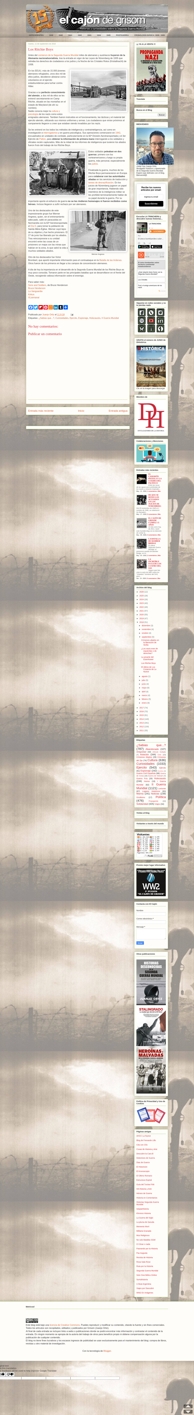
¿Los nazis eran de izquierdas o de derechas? (149, 650)
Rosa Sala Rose (143, 1262)
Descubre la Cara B (144, 1154)
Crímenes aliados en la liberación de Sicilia (150, 642)
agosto (145, 676)
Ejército (162, 768)
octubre (145, 633)
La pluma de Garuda (145, 1222)
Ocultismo (140, 797)
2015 (141, 715)
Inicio (81, 410)
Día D (33, 226)
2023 (141, 603)
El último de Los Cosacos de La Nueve (148, 669)
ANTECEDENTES (36, 35)
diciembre (146, 625)
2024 (141, 599)
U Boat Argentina (143, 1284)
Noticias (155, 793)
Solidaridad (142, 804)
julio (144, 680)
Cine (159, 755)
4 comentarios (152, 535)
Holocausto (94, 318)
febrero (145, 699)
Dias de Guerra (143, 1162)
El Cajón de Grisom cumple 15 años (154, 521)
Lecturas (162, 788)
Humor (147, 781)
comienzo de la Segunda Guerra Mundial (58, 55)
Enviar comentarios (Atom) (85, 421)
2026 (141, 592)
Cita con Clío (142, 1145)
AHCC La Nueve (143, 1136)
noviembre (146, 629)
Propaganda (153, 801)
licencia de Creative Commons (65, 1325)
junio (144, 684)
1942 (80, 35)
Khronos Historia (143, 1213)
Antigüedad (141, 752)
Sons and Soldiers (37, 285)
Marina (139, 793)
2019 (141, 618)
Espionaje (83, 318)
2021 (141, 611)
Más (159, 491)
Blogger (107, 1351)
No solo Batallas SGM (145, 1240)
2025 (141, 596)
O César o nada (143, 1244)
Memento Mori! (142, 1226)
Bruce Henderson (37, 288)
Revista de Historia (144, 1257)
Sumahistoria (142, 1279)
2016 (141, 711)
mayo (144, 688)
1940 (61, 35)
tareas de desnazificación (101, 182)
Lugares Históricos (151, 791)
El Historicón (141, 1167)
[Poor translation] (10, 1374)
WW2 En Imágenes (144, 1293)
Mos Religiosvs (142, 1235)
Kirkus (31, 294)
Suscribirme (151, 203)
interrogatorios (50, 133)
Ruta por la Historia (144, 1266)
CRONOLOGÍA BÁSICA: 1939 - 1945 (149, 35)
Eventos (160, 771)
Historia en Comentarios (146, 1198)
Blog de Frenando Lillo (146, 1140)
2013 (141, 723)
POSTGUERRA (122, 35)
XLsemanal (33, 297)
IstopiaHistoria (142, 1209)
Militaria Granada (143, 1231)
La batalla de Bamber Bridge (154, 541)
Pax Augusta (141, 1253)
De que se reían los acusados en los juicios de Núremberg (154, 500)
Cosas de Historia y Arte (146, 1149)
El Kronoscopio (142, 1171)
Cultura (153, 760)
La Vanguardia (35, 291)
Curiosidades (62, 318)
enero (144, 703)
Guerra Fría (142, 778)
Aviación (144, 754)
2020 (141, 614)
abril (144, 691)
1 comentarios (152, 491)
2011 (141, 730)
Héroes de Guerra (144, 1193)
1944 (99, 35)
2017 (141, 708)
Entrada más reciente (40, 410)
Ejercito (73, 318)
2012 (141, 726)
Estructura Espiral (144, 1180)
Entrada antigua (118, 410)
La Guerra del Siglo (144, 1218)
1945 (108, 35)
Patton (42, 139)
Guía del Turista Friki (145, 1184)
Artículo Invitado (159, 752)
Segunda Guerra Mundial (147, 1271)
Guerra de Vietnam (155, 776)
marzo (145, 695)
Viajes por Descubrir (145, 1288)
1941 (70, 35)
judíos (95, 164)
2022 (141, 607)
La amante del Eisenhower (147, 658)
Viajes (157, 804)
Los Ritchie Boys (148, 663)
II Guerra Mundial (110, 318)
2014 (141, 719)
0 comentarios (152, 514)
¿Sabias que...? (46, 318)
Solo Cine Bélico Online (146, 1275)
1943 (89, 35)
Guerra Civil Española (146, 773)
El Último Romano (144, 1176)
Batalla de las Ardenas (110, 260)
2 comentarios (152, 555)
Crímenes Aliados (144, 757)
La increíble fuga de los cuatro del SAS (154, 563)
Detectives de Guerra (145, 1158)
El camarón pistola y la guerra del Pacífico (155, 478)
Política (161, 797)
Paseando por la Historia (147, 1248)
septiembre (147, 637)
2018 (141, 622)
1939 (51, 35)
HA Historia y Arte (144, 1189)
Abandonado (152, 749)
